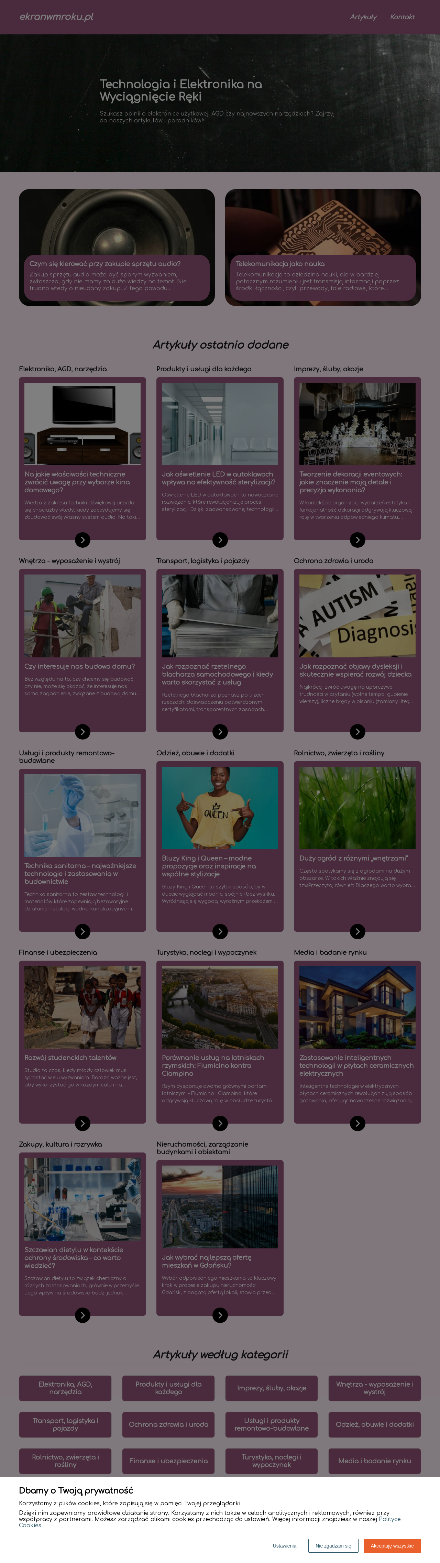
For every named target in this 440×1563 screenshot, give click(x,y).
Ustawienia (284, 1546)
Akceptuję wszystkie (392, 1546)
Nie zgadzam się (333, 1546)
